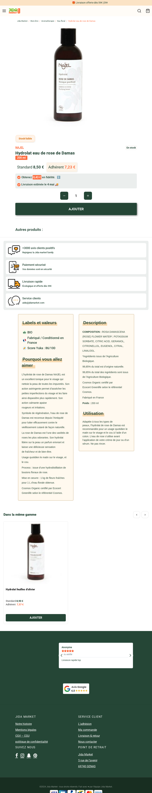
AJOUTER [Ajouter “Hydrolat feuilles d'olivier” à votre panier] (36, 617)
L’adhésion (85, 724)
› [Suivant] (145, 514)
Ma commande (87, 729)
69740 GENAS (87, 766)
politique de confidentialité (31, 741)
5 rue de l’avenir (87, 760)
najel (19, 147)
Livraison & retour (89, 735)
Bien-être (34, 21)
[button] (61, 655)
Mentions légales (25, 729)
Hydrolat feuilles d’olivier (20, 589)
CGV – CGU (22, 735)
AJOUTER (76, 209)
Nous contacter (87, 741)
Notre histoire (23, 724)
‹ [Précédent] (136, 514)
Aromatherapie (47, 21)
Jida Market (22, 21)
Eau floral (61, 21)
